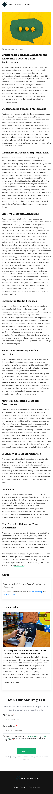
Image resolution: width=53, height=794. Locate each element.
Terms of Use (9, 594)
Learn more (19, 565)
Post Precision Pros (26, 778)
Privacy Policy (36, 592)
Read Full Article (11, 682)
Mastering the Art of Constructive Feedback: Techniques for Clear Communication (25, 652)
